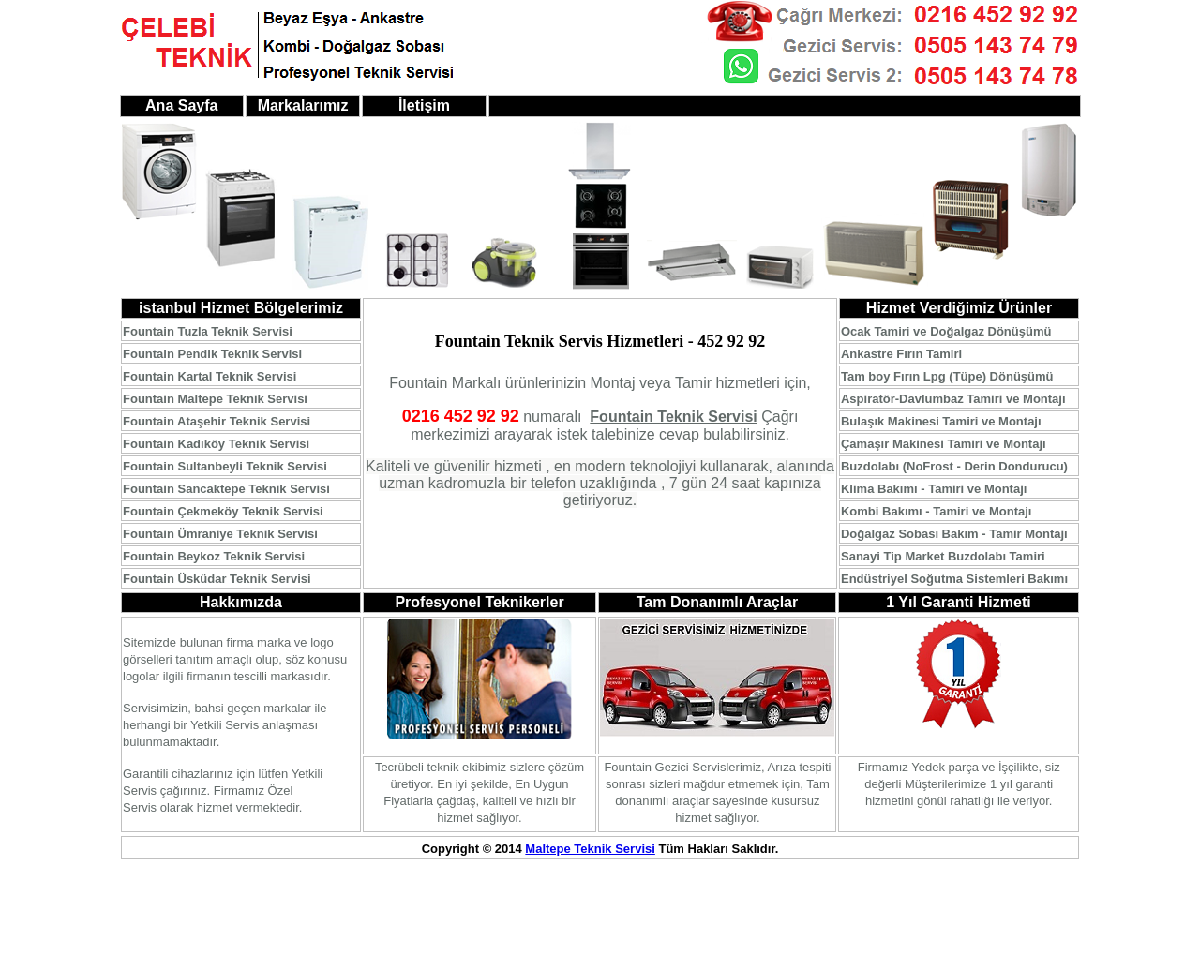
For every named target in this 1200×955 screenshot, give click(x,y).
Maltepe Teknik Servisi (590, 849)
